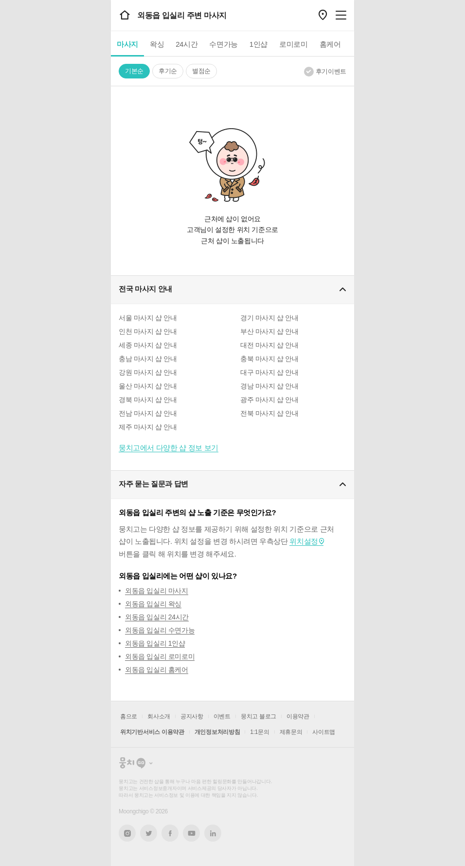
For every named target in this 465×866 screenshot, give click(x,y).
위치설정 (303, 541)
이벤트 (222, 716)
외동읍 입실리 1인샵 (155, 643)
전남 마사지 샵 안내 (148, 413)
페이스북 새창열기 (170, 833)
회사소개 (158, 716)
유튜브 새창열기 (191, 833)
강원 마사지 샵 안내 (148, 372)
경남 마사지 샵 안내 (269, 386)
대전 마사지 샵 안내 (269, 345)
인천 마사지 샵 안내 (148, 331)
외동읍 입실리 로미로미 (160, 656)
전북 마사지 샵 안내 (269, 413)
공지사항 (191, 716)
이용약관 (297, 716)
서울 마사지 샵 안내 (148, 318)
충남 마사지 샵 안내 (148, 359)
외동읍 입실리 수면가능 (160, 630)
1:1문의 (259, 732)
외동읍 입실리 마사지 (156, 591)
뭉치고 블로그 (258, 716)
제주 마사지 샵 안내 (148, 427)
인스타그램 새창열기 (127, 833)
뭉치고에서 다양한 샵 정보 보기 (168, 447)
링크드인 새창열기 (213, 833)
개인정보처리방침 (217, 732)
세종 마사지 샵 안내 (148, 345)
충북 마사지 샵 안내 (269, 359)
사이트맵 (323, 732)
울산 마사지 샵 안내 (148, 386)
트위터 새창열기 (148, 833)
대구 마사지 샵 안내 (269, 372)
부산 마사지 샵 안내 (269, 331)
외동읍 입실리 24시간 (157, 617)
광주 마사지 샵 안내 (269, 400)
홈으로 (128, 716)
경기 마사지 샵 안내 (269, 318)
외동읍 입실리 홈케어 (156, 670)
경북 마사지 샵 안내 (148, 400)
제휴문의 (291, 732)
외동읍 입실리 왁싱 (153, 604)
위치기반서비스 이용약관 (152, 732)
